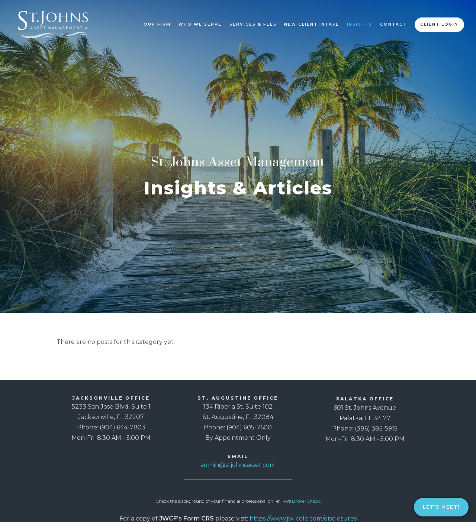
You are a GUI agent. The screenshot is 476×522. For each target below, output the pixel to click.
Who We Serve (200, 24)
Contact (393, 24)
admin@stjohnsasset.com (238, 464)
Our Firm (157, 24)
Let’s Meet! (441, 507)
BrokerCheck (306, 501)
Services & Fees (253, 24)
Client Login (439, 24)
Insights (359, 24)
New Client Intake (311, 24)
